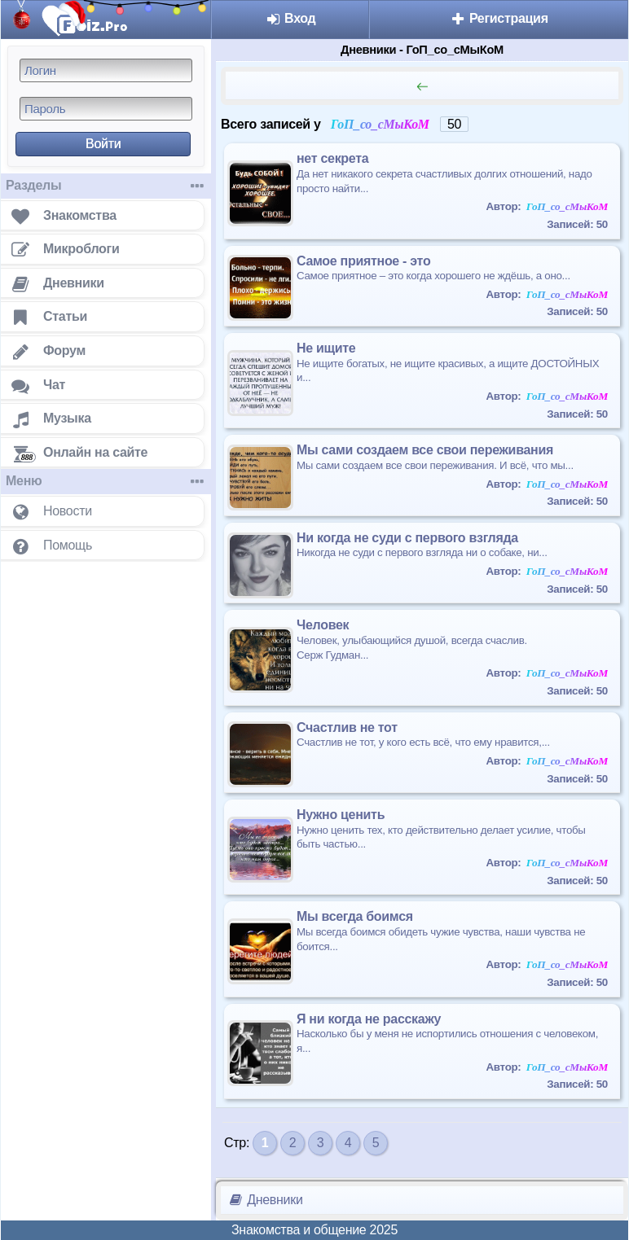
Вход (290, 18)
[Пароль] (106, 108)
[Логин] (106, 70)
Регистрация (499, 18)
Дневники (265, 1200)
